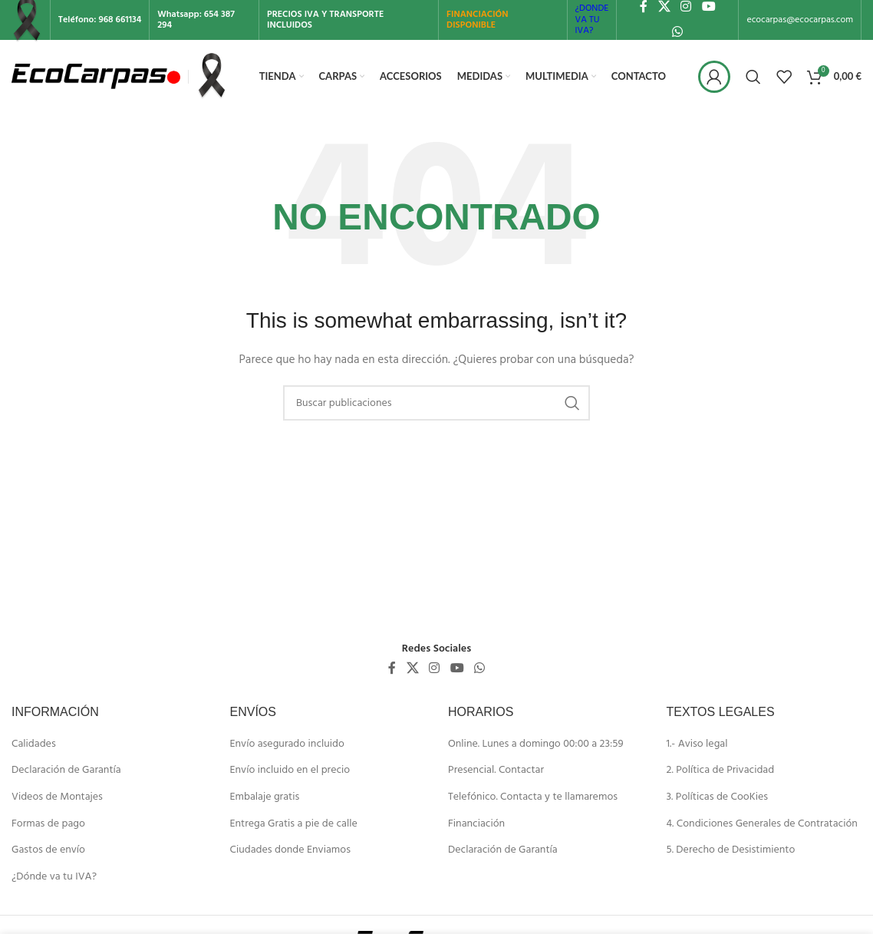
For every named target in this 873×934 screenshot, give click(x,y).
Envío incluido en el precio (290, 770)
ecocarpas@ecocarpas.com (799, 20)
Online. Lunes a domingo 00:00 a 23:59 (536, 744)
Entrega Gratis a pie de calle (293, 824)
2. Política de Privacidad (721, 770)
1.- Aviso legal (697, 744)
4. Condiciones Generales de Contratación (762, 824)
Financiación (476, 824)
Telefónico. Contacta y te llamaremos (533, 797)
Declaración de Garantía (66, 770)
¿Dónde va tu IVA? (54, 877)
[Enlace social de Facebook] (392, 668)
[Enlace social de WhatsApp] (677, 32)
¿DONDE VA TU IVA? (592, 19)
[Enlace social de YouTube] (457, 668)
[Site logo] (96, 76)
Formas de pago (48, 824)
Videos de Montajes (57, 797)
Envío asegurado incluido (287, 744)
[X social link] (412, 668)
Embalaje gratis (265, 797)
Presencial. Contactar (496, 770)
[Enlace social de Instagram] (434, 668)
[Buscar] (753, 76)
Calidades (34, 744)
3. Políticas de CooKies (718, 797)
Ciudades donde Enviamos (290, 850)
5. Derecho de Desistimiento (731, 850)
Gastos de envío (48, 850)
